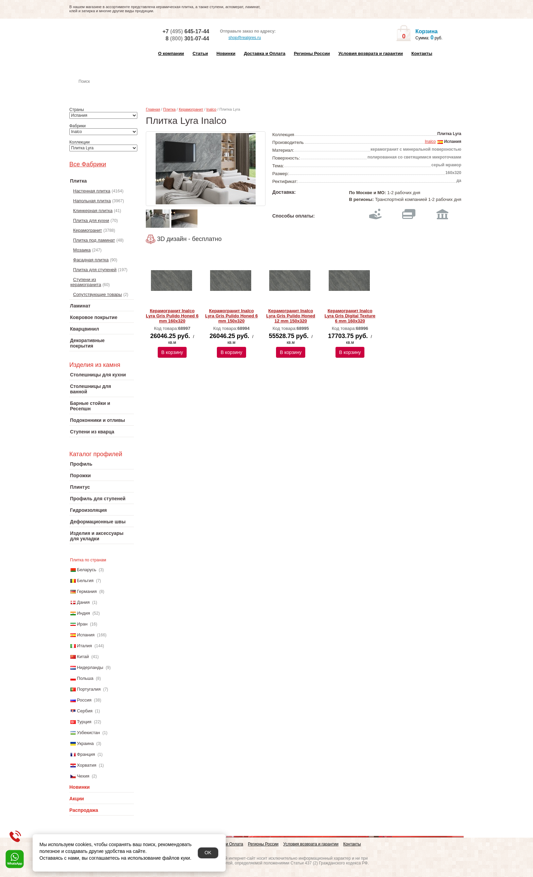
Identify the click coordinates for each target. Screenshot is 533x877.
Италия (84, 645)
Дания (83, 602)
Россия (84, 700)
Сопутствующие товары (97, 294)
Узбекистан (88, 732)
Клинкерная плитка (93, 210)
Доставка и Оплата (264, 53)
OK (208, 852)
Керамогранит (87, 230)
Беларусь (86, 569)
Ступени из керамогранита (85, 282)
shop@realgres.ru (240, 38)
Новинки (226, 53)
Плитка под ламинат (94, 240)
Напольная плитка (92, 200)
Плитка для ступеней (95, 269)
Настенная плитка (109, 91)
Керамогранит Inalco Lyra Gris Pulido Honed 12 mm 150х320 (290, 315)
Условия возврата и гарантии (370, 53)
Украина (85, 743)
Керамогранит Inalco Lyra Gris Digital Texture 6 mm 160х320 (350, 315)
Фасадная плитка (91, 259)
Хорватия (86, 765)
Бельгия (85, 580)
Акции (76, 798)
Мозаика (82, 250)
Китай (83, 656)
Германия (87, 591)
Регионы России (312, 53)
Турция (84, 721)
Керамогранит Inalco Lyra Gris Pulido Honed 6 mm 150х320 (231, 315)
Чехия (83, 776)
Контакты (421, 53)
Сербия (84, 710)
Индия (83, 613)
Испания (85, 634)
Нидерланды (90, 667)
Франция (86, 754)
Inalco (211, 109)
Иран (82, 624)
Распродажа (83, 810)
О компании (171, 53)
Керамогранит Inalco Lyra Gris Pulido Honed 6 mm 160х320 (172, 315)
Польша (85, 678)
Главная (153, 109)
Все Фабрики (87, 164)
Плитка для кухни (91, 220)
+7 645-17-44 (185, 31)
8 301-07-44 (187, 38)
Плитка (169, 109)
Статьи (200, 53)
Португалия (89, 689)
